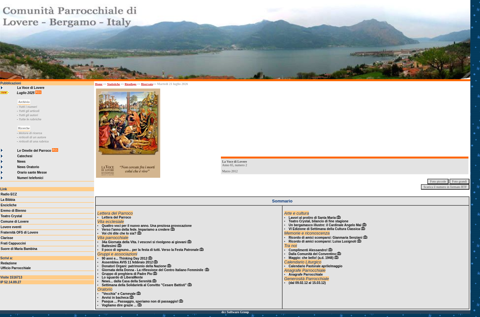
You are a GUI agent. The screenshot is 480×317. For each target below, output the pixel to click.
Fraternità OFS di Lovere (19, 232)
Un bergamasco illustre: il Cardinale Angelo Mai (325, 225)
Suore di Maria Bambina (19, 249)
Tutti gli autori (28, 115)
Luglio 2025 (26, 93)
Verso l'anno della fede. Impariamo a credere (136, 229)
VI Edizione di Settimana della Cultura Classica (324, 229)
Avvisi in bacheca (115, 297)
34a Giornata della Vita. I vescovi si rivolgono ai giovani (144, 242)
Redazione (9, 263)
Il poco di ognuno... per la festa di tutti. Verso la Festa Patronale (150, 250)
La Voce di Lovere (31, 88)
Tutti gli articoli (29, 111)
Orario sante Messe (32, 172)
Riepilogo (130, 84)
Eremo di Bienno (13, 210)
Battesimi (109, 246)
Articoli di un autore (32, 137)
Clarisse (7, 238)
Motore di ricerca (30, 133)
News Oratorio (28, 167)
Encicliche (8, 205)
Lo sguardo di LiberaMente (122, 277)
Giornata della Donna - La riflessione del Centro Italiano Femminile (153, 270)
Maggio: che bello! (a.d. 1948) (311, 258)
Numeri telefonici (30, 178)
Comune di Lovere (15, 221)
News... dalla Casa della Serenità (127, 281)
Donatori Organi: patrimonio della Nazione (134, 266)
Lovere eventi (11, 227)
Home (98, 84)
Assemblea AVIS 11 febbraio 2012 (127, 262)
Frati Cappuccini (13, 243)
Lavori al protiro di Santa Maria (312, 217)
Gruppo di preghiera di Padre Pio (127, 274)
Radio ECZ (9, 194)
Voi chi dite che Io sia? (119, 233)
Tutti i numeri (28, 106)
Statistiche (113, 84)
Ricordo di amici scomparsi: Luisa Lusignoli (322, 241)
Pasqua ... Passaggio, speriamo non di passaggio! (140, 301)
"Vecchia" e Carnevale (119, 294)
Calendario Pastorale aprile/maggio (315, 266)
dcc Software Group (235, 312)
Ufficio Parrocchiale (16, 268)
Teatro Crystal (11, 216)
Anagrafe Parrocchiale (306, 274)
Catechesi (24, 156)
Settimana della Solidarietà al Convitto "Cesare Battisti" (144, 285)
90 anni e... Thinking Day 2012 (124, 258)
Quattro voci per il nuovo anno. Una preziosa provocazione (147, 225)
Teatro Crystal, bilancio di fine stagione (318, 221)
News (21, 161)
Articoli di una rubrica (33, 141)
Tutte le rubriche (30, 119)
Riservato (147, 84)
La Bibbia (8, 199)
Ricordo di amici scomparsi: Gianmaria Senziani (325, 237)
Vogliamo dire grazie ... (119, 305)
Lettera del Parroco (116, 217)
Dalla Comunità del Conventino (312, 254)
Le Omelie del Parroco (34, 150)
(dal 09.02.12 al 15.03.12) (307, 283)
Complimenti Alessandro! (308, 250)
